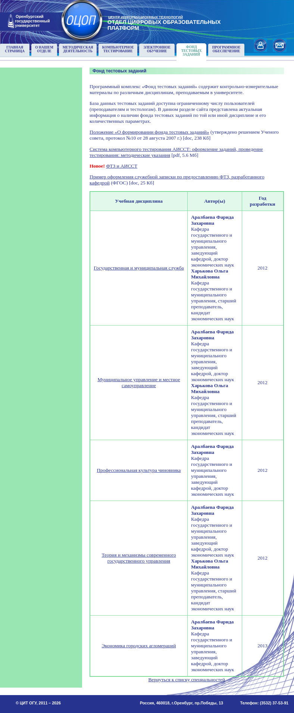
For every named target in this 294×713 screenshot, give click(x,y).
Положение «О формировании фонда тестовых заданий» (149, 132)
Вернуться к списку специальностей (186, 679)
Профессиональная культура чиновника (139, 470)
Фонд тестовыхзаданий (191, 50)
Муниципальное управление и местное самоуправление (138, 382)
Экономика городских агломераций (138, 645)
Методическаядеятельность (78, 49)
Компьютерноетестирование (118, 49)
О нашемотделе (44, 49)
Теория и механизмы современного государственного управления (138, 558)
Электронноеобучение (157, 49)
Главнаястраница (15, 49)
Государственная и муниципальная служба (139, 268)
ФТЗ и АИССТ (121, 166)
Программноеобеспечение (226, 49)
